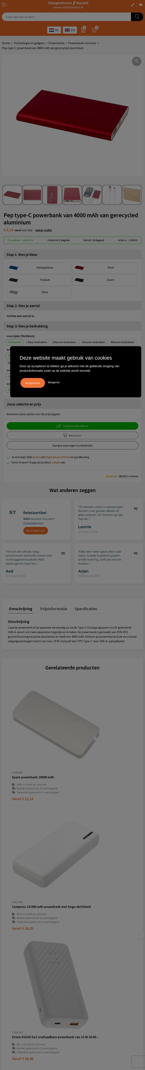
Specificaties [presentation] (80, 607)
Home (6, 43)
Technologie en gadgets (29, 43)
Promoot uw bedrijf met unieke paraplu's (100, 978)
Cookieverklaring (13, 966)
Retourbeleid (82, 931)
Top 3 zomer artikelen (88, 966)
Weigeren (54, 381)
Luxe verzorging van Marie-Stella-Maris (99, 989)
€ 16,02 (87, 766)
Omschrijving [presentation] (19, 607)
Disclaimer (9, 978)
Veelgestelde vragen (87, 908)
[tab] (19, 608)
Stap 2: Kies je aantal (23, 305)
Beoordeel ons (35, 530)
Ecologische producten (89, 984)
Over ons (80, 902)
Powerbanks (57, 43)
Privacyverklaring (13, 972)
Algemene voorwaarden (17, 960)
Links (77, 920)
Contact (79, 914)
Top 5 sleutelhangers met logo (94, 972)
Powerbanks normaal (82, 43)
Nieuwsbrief (82, 925)
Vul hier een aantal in (20, 316)
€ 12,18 (22, 766)
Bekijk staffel (43, 230)
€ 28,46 (22, 864)
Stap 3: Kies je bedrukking (27, 326)
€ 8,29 (86, 864)
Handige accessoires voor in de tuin (96, 960)
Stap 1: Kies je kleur (22, 254)
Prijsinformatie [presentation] (50, 607)
